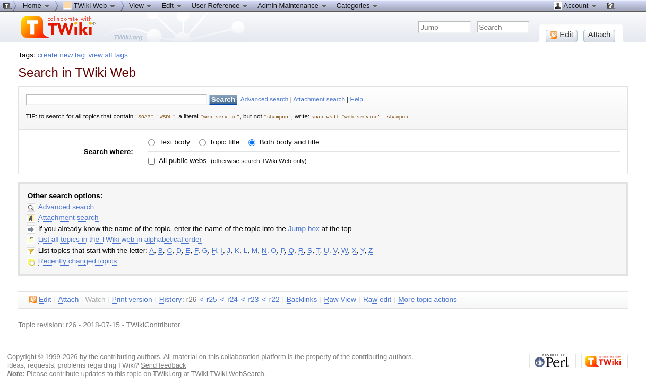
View (141, 5)
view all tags (108, 55)
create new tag (61, 55)
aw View (340, 299)
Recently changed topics (77, 261)
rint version (132, 299)
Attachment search (319, 99)
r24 (232, 299)
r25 (211, 299)
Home (36, 5)
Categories (358, 5)
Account (576, 5)
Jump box (304, 228)
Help (356, 99)
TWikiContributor (153, 324)
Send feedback (163, 365)
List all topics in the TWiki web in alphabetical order (120, 239)
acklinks (302, 299)
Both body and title (288, 142)
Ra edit (377, 299)
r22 (274, 299)
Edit (172, 5)
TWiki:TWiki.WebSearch (227, 373)
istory (170, 299)
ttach (68, 299)
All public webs (181, 160)
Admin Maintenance (292, 5)
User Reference (220, 5)
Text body (173, 142)
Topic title (223, 142)
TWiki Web (89, 5)
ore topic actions (427, 299)
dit (40, 299)
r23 (253, 299)
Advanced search (264, 99)
